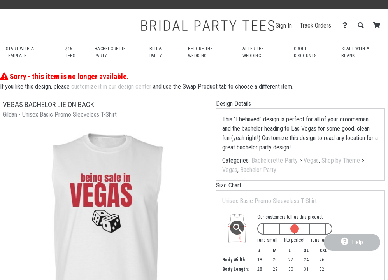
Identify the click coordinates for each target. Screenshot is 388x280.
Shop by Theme (340, 160)
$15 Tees (70, 52)
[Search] (363, 25)
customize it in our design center (111, 86)
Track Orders (315, 25)
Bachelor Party (258, 169)
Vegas (311, 160)
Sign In (284, 25)
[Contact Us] (347, 25)
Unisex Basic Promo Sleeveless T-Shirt (269, 201)
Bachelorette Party (274, 160)
